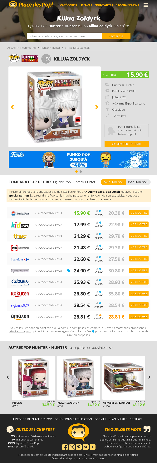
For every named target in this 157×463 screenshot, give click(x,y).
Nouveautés (104, 5)
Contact (136, 419)
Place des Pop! (30, 5)
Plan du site (118, 419)
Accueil (11, 47)
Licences (86, 5)
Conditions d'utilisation (73, 419)
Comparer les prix (126, 144)
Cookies (100, 419)
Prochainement (127, 5)
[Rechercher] (116, 36)
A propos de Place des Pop (32, 419)
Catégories (68, 5)
